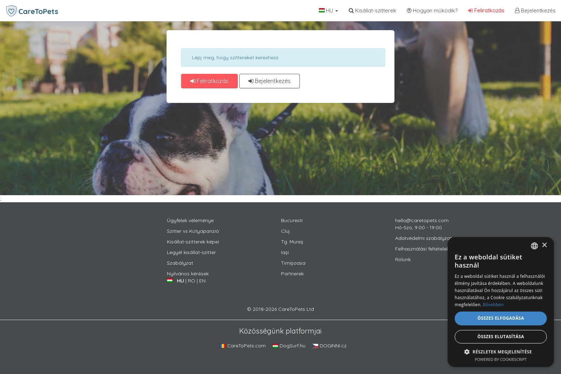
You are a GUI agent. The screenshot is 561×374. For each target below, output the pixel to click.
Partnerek (292, 273)
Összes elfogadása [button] (500, 318)
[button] (501, 351)
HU (328, 10)
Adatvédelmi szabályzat (423, 238)
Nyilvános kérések (188, 273)
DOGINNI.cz (329, 345)
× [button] (544, 245)
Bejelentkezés (535, 10)
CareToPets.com (243, 345)
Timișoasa (293, 263)
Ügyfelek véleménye (190, 220)
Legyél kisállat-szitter (191, 252)
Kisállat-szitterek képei (193, 241)
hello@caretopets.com (422, 220)
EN (202, 280)
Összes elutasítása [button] (500, 337)
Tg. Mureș (292, 241)
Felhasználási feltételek (422, 249)
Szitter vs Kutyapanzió (193, 231)
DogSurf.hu (289, 345)
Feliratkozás (486, 10)
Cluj (285, 231)
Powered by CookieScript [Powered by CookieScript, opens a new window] (501, 359)
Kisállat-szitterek (372, 10)
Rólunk (403, 259)
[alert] (501, 302)
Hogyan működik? (432, 10)
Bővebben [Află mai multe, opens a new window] (493, 305)
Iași (285, 252)
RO (191, 280)
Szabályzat (180, 263)
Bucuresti (292, 220)
